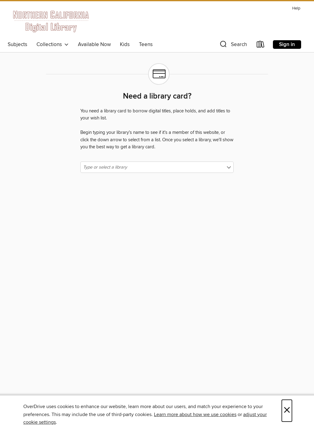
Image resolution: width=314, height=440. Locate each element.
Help (296, 8)
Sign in (287, 44)
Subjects (17, 44)
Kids (125, 44)
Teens (146, 44)
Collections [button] (52, 44)
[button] (232, 46)
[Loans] (260, 46)
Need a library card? (157, 96)
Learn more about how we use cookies (195, 414)
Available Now (94, 44)
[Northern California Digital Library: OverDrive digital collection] (51, 21)
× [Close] (287, 411)
